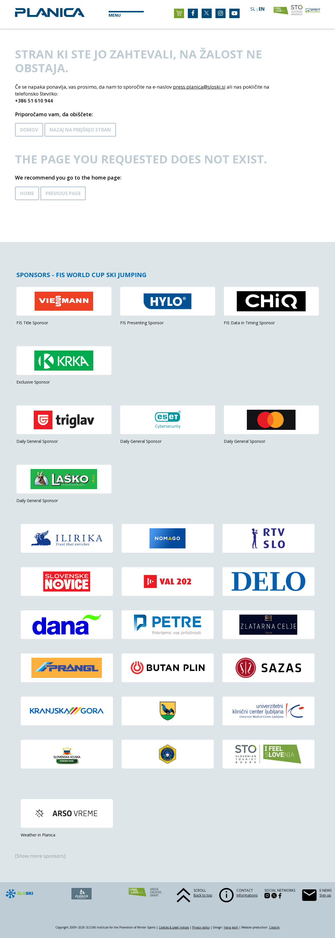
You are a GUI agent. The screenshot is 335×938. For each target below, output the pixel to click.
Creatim (274, 927)
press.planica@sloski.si (199, 86)
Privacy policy (201, 927)
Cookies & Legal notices (174, 927)
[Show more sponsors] (40, 856)
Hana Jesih (231, 927)
